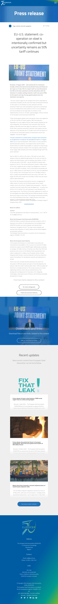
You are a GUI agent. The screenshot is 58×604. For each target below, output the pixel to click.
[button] (26, 26)
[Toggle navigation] (55, 2)
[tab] (26, 26)
